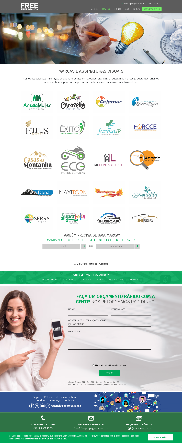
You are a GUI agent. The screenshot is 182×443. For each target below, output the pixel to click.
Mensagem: (74, 331)
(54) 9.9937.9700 (43, 422)
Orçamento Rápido (152, 9)
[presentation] (91, 255)
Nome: (71, 309)
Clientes (117, 9)
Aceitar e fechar (160, 437)
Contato (136, 9)
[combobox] (109, 324)
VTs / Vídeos (69, 279)
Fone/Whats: (118, 309)
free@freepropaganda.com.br (132, 4)
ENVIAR (109, 373)
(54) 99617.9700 (154, 4)
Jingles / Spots (49, 279)
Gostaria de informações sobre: (87, 320)
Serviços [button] (106, 9)
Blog (127, 9)
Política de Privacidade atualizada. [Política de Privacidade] (48, 439)
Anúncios (86, 279)
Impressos (135, 279)
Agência (94, 9)
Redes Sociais (115, 279)
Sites (100, 279)
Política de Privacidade (98, 264)
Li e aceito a (92, 264)
